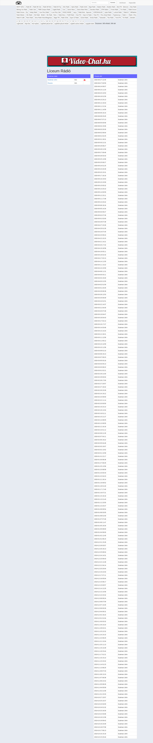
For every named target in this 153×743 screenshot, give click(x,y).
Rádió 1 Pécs (132, 15)
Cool (64, 9)
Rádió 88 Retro (47, 7)
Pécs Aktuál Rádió (106, 15)
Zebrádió (132, 17)
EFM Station (104, 9)
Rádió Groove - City (22, 12)
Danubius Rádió (94, 9)
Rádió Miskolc (21, 15)
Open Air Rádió (87, 15)
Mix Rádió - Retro (52, 15)
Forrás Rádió (114, 9)
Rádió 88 (28, 7)
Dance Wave (71, 9)
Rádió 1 (124, 15)
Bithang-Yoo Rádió (22, 9)
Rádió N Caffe (21, 17)
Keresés (112, 2)
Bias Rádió (133, 7)
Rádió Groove (132, 9)
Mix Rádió (29, 15)
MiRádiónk (133, 12)
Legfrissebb (20, 23)
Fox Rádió (123, 9)
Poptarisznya (116, 15)
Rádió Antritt (83, 7)
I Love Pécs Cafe (56, 12)
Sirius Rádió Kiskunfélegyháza (43, 17)
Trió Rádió (125, 17)
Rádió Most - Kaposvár (85, 12)
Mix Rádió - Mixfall (39, 15)
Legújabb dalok (89, 23)
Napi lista (27, 23)
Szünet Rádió (84, 17)
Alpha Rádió (74, 7)
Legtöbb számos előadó (77, 23)
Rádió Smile (64, 17)
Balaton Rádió (101, 7)
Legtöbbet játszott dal (46, 23)
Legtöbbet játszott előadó (61, 23)
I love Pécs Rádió (44, 12)
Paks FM (96, 15)
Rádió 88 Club (37, 7)
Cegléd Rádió (56, 9)
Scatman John (52, 80)
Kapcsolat (132, 3)
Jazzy (74, 12)
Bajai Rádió (92, 7)
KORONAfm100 (97, 12)
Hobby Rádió (33, 12)
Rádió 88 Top (57, 7)
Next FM (78, 15)
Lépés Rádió (108, 12)
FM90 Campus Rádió (44, 9)
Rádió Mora (62, 15)
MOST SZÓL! (20, 7)
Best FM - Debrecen (122, 7)
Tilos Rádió (110, 17)
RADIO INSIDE (67, 12)
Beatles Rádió (111, 7)
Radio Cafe (32, 9)
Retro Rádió (29, 17)
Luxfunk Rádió (118, 12)
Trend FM (118, 17)
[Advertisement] (92, 41)
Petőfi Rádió (70, 15)
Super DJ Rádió (74, 17)
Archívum (122, 3)
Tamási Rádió (94, 17)
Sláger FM (57, 17)
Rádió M (126, 12)
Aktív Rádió (66, 7)
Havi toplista (35, 23)
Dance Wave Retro (82, 9)
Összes (50, 83)
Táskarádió (102, 17)
